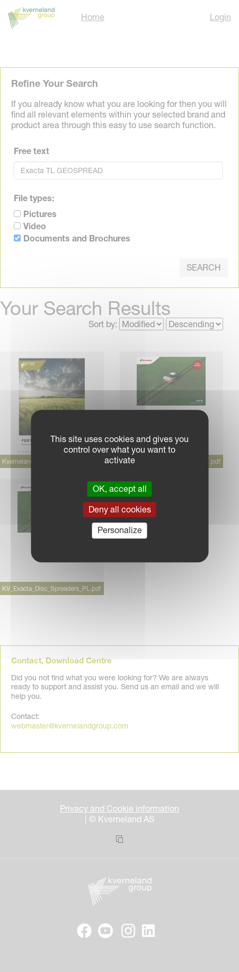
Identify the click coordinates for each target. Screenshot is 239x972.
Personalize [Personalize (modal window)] (120, 530)
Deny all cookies (119, 509)
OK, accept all (120, 488)
